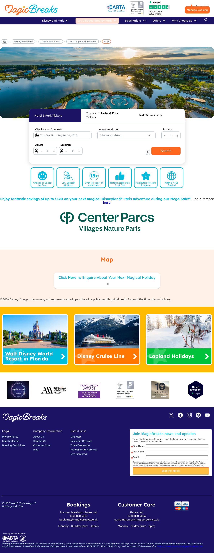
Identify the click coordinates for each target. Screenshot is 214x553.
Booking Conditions (13, 445)
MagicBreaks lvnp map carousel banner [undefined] (107, 82)
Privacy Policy (10, 436)
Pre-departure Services (83, 449)
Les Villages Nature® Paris (82, 41)
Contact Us (39, 440)
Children (65, 144)
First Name (138, 446)
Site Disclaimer (10, 440)
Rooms (167, 129)
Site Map (75, 436)
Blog (35, 449)
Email (136, 457)
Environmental (78, 453)
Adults (39, 144)
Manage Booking (197, 9)
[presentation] (173, 485)
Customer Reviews (81, 440)
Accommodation (109, 129)
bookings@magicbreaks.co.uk (78, 519)
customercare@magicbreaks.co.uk (136, 519)
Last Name (138, 452)
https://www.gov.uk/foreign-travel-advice (179, 546)
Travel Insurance (80, 445)
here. (107, 202)
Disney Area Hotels (51, 41)
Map (106, 41)
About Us (38, 436)
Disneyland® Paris (23, 41)
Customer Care (41, 445)
